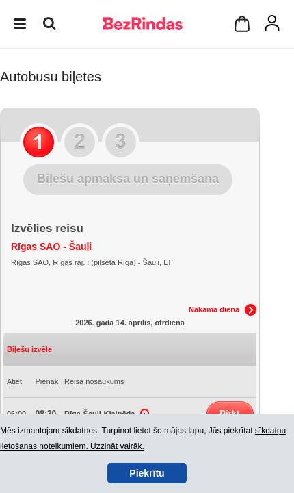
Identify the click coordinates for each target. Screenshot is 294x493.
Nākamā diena (214, 309)
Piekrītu (146, 473)
